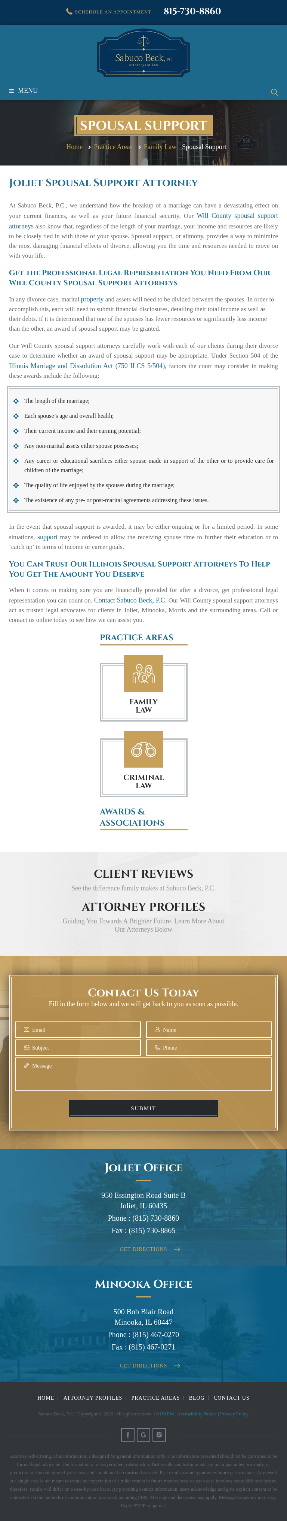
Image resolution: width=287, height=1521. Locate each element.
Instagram (159, 1435)
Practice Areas (156, 1398)
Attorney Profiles (93, 1398)
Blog (197, 1398)
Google (143, 1435)
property (92, 299)
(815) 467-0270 (155, 1334)
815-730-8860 (192, 12)
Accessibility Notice (197, 1414)
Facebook (128, 1435)
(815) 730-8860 (155, 1218)
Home (45, 1398)
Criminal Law (143, 749)
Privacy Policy (234, 1414)
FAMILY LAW (143, 706)
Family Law (144, 673)
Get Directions (143, 1249)
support (47, 537)
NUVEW (165, 1414)
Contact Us (232, 1398)
